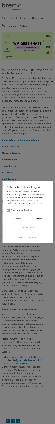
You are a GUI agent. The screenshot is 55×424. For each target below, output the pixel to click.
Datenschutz (33, 238)
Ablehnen (38, 219)
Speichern (17, 219)
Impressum (21, 238)
